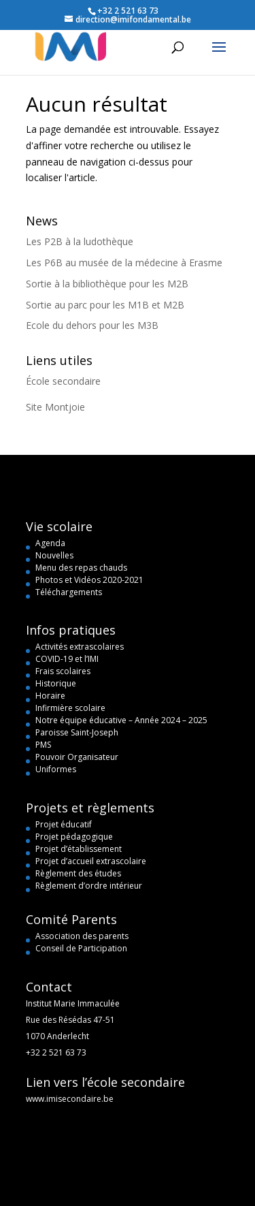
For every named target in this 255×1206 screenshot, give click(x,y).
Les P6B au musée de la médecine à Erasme (124, 262)
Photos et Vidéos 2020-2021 (89, 580)
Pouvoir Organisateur (76, 757)
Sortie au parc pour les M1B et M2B (105, 304)
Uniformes (55, 769)
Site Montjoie (55, 406)
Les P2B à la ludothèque (79, 241)
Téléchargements (68, 592)
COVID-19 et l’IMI (67, 659)
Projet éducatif (63, 824)
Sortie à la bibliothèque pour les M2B (107, 283)
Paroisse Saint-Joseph (76, 732)
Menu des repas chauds (81, 567)
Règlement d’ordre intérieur (88, 885)
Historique (55, 683)
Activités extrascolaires (79, 646)
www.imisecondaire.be (70, 1099)
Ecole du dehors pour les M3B (92, 325)
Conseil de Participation (81, 948)
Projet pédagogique (74, 836)
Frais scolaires (62, 671)
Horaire (50, 695)
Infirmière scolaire (70, 708)
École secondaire (63, 381)
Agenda (50, 543)
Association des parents (82, 936)
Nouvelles (54, 555)
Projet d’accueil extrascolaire (90, 861)
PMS (43, 744)
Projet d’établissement (78, 849)
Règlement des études (78, 873)
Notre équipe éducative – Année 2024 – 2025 (121, 720)
